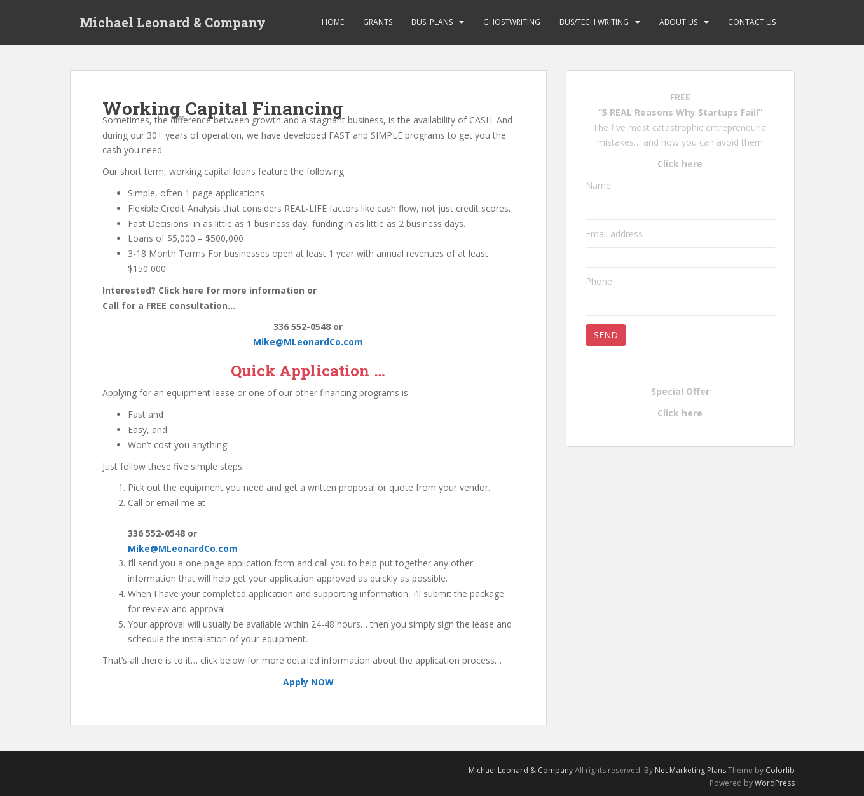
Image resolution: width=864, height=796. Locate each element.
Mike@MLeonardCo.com (308, 342)
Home (333, 22)
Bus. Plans (432, 22)
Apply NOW (308, 682)
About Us (678, 22)
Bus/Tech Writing (594, 22)
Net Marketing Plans (691, 770)
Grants (377, 22)
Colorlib (780, 770)
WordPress (775, 783)
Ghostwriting (511, 22)
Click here (680, 164)
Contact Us (752, 22)
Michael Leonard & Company (172, 22)
